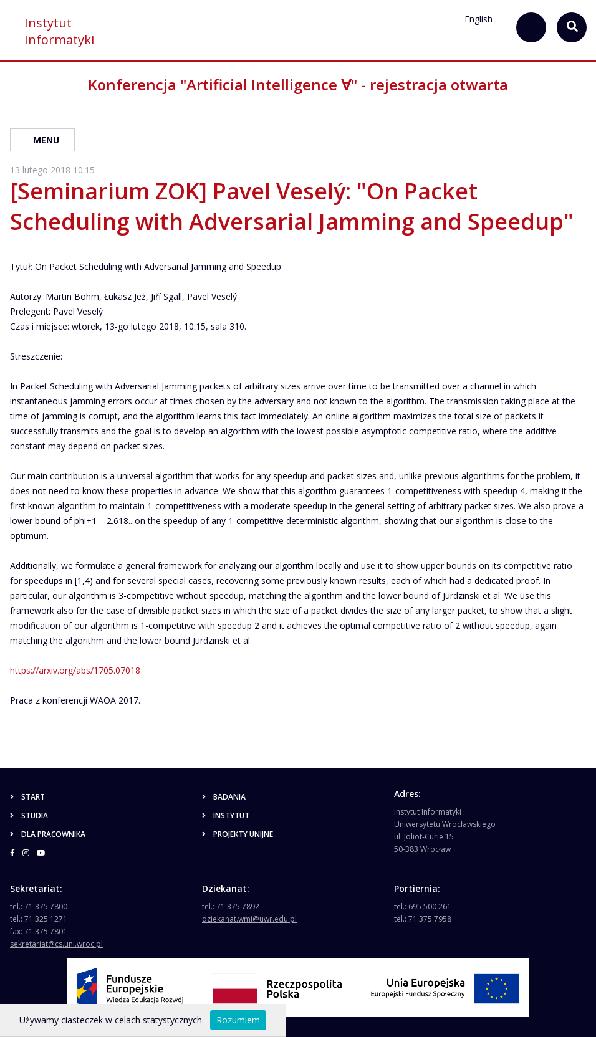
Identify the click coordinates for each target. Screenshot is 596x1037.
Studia (29, 815)
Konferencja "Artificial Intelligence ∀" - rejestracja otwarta (298, 84)
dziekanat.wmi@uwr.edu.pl (249, 919)
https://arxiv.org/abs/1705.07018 (75, 670)
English (478, 19)
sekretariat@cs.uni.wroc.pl (56, 944)
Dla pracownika (47, 834)
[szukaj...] (531, 27)
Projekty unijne (237, 834)
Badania (224, 796)
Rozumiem (238, 1020)
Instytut (225, 815)
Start (27, 796)
